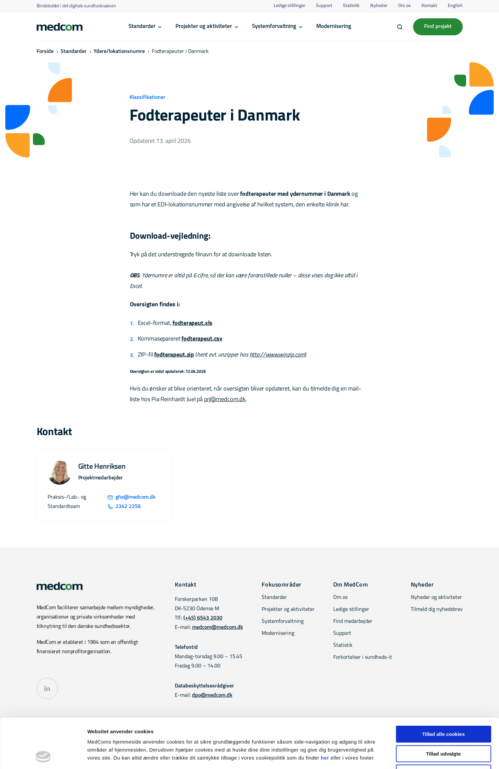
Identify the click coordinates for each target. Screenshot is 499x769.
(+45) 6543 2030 (202, 618)
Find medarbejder (353, 621)
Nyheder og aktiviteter (436, 597)
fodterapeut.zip (174, 355)
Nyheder (378, 5)
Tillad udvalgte (443, 707)
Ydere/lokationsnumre (119, 51)
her (325, 711)
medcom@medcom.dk (217, 627)
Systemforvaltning (274, 26)
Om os (404, 5)
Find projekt (438, 26)
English (455, 5)
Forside (45, 51)
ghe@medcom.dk (131, 497)
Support (324, 5)
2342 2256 (124, 506)
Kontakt (429, 5)
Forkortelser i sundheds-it (362, 657)
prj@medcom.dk (225, 399)
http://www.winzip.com (277, 355)
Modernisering (333, 26)
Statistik (351, 5)
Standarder (141, 26)
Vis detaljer (346, 756)
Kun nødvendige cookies (443, 726)
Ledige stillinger (289, 5)
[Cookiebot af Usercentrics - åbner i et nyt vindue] (43, 756)
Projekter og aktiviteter (203, 26)
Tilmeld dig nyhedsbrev (437, 609)
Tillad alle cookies (443, 687)
